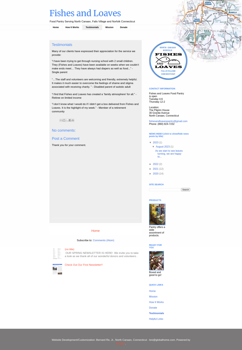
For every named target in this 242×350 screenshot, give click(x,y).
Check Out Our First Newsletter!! (84, 264)
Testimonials (92, 27)
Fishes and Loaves (85, 13)
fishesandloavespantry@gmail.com (168, 121)
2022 (156, 164)
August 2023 (163, 146)
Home (56, 27)
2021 (156, 169)
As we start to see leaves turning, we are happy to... (169, 153)
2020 (156, 173)
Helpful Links (156, 319)
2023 (156, 142)
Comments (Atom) (103, 240)
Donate (123, 27)
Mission (109, 27)
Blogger (120, 343)
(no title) (69, 249)
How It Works (72, 27)
